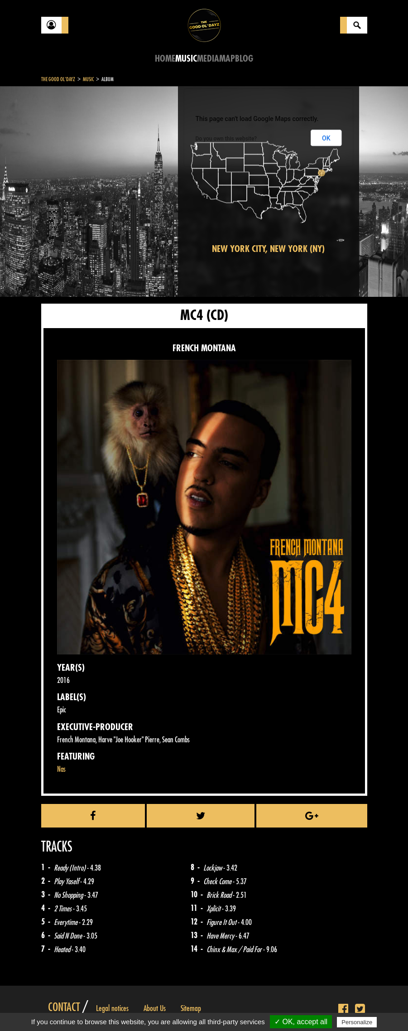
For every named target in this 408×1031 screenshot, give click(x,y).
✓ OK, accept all (300, 1022)
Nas (61, 769)
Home (165, 58)
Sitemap (191, 1008)
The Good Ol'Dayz (58, 79)
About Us (155, 1008)
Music (186, 58)
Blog (244, 58)
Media (208, 58)
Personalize (356, 1022)
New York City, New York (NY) (268, 249)
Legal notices (112, 1008)
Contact (64, 1007)
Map (227, 58)
